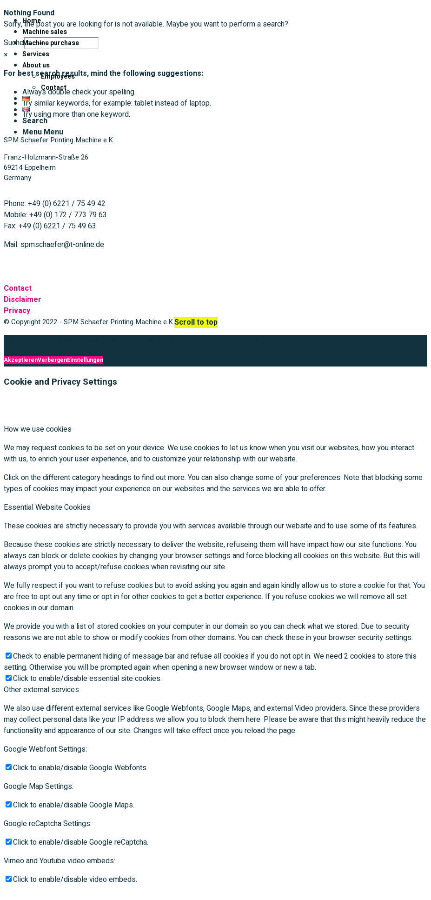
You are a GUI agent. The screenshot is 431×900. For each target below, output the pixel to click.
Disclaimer (22, 299)
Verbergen (52, 360)
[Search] (34, 121)
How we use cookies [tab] (38, 429)
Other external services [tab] (41, 689)
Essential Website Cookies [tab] (47, 507)
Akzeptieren (21, 360)
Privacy (17, 310)
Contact (18, 288)
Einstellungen (85, 360)
